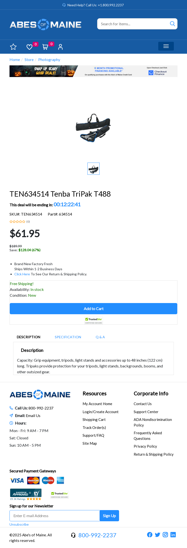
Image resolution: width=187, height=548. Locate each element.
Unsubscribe (19, 524)
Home (14, 59)
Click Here (22, 274)
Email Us (33, 415)
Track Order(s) (94, 427)
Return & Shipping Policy (154, 454)
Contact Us (143, 403)
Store (29, 59)
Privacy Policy (145, 446)
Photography (49, 59)
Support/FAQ (93, 435)
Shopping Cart (94, 419)
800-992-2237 (40, 408)
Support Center (146, 411)
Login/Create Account (101, 411)
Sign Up (109, 515)
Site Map (90, 443)
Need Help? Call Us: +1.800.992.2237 (95, 5)
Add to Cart (93, 308)
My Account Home (97, 403)
